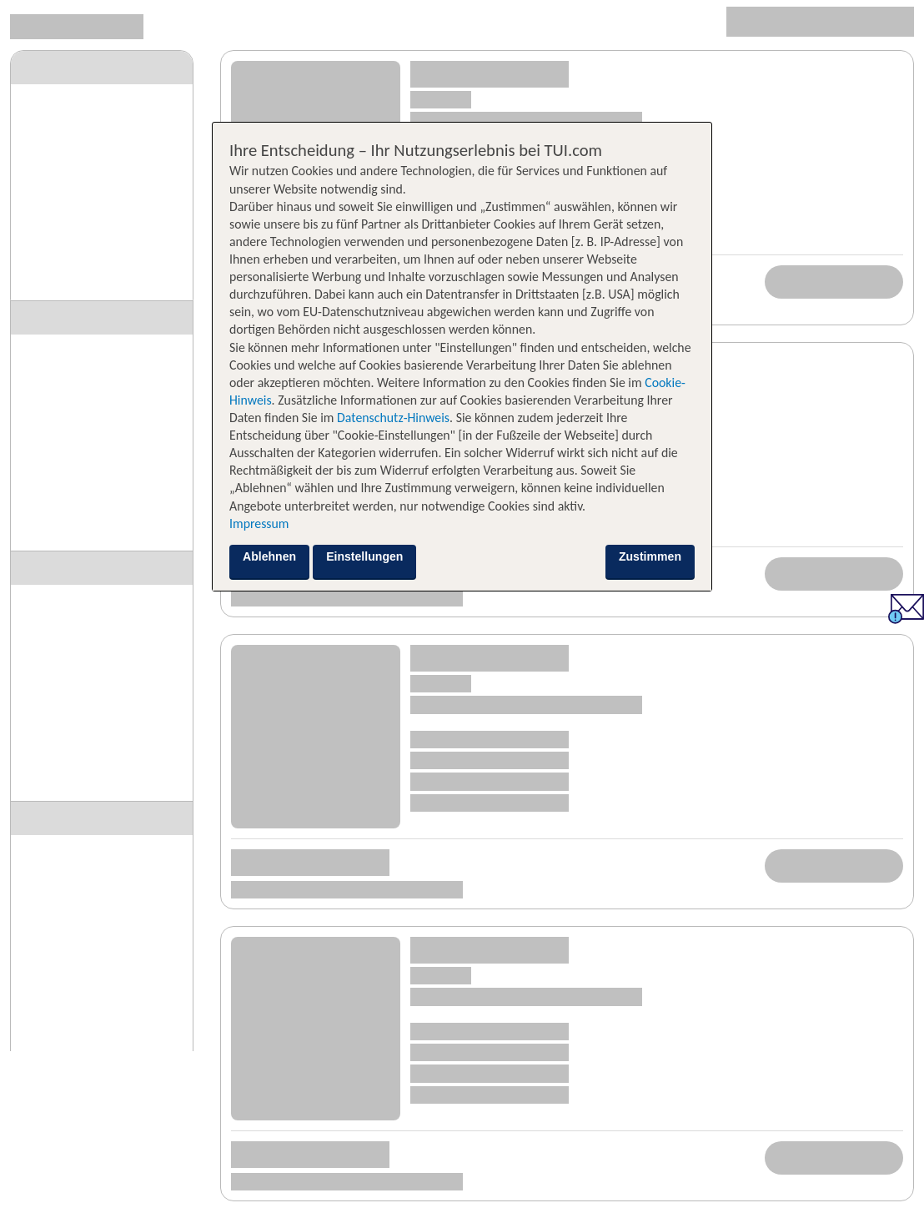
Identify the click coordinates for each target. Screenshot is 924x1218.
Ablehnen (269, 556)
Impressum (259, 523)
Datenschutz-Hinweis (393, 417)
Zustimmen (650, 556)
